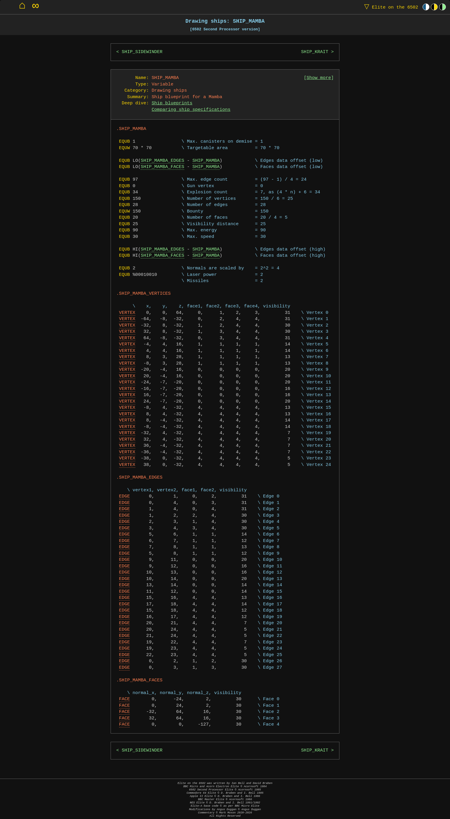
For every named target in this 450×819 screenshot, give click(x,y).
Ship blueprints (172, 103)
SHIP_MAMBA (205, 161)
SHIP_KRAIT (314, 52)
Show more (319, 78)
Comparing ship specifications (191, 110)
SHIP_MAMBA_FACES (162, 167)
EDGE (124, 496)
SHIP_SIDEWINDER (142, 52)
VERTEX (127, 313)
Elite (390, 7)
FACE (124, 699)
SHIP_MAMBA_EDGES (162, 161)
